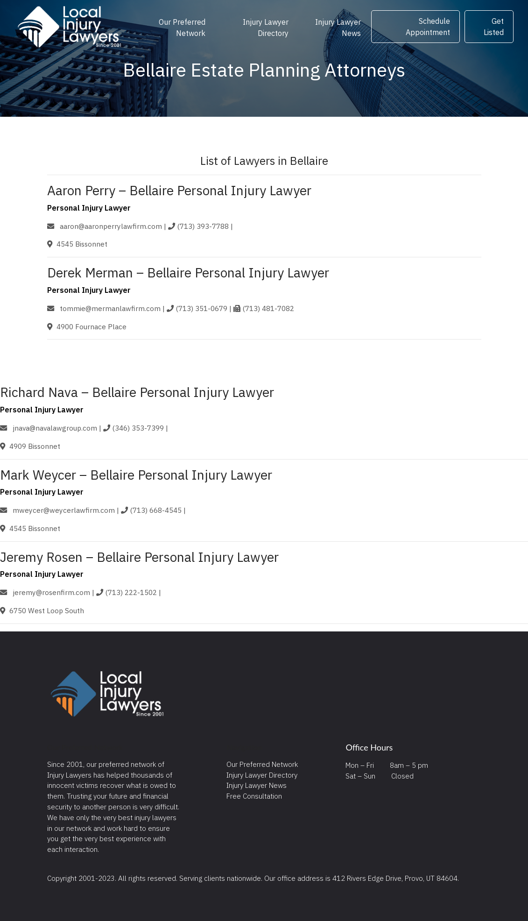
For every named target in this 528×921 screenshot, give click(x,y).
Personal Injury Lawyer (89, 208)
